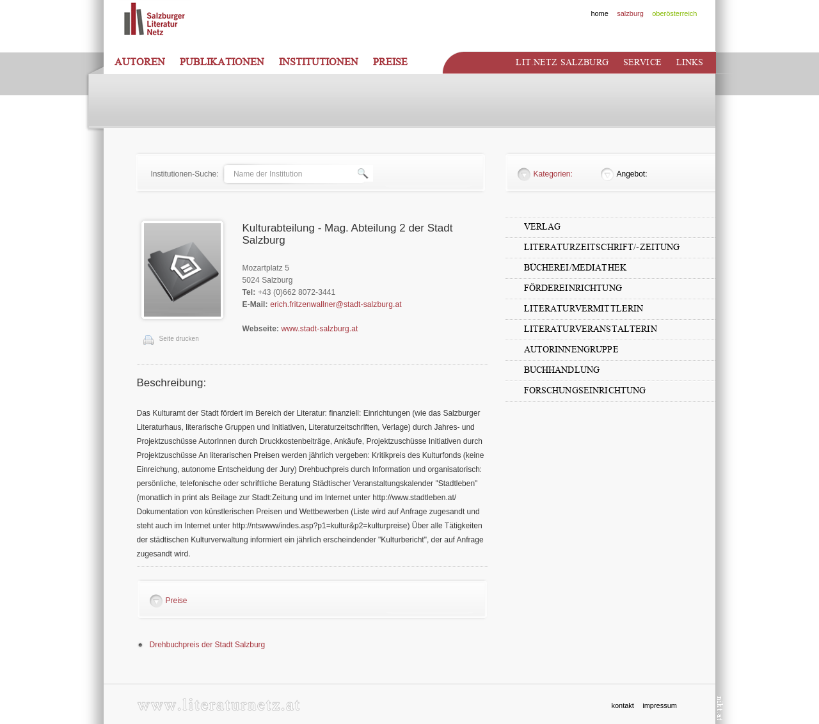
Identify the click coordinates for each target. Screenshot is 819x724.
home (599, 13)
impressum (659, 705)
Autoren (140, 62)
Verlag (542, 227)
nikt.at (720, 708)
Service (642, 62)
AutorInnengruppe (571, 349)
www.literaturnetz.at (218, 704)
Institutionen (318, 62)
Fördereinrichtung (573, 288)
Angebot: (632, 173)
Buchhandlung (562, 370)
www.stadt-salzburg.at (320, 328)
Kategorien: (553, 173)
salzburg (630, 13)
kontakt (622, 705)
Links (690, 62)
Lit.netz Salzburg (562, 62)
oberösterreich (674, 13)
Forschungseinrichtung (585, 390)
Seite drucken (179, 338)
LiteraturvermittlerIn (584, 308)
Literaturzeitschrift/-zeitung (602, 247)
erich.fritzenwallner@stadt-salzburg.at (336, 304)
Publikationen (222, 62)
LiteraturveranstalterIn (590, 329)
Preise (390, 62)
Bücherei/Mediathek (575, 267)
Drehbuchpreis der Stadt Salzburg (208, 644)
